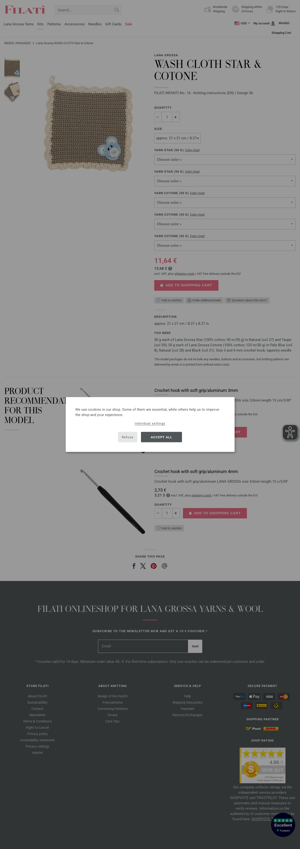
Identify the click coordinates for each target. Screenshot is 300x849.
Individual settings (150, 423)
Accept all (161, 437)
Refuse (128, 437)
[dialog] (150, 424)
